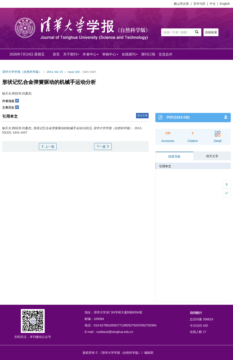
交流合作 (165, 54)
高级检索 (211, 32)
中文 (213, 3)
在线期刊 (130, 54)
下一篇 (103, 146)
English (225, 3)
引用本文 (165, 166)
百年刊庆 (199, 3)
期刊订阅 (148, 54)
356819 (208, 319)
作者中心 (91, 54)
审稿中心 (110, 54)
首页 (56, 54)
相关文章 (212, 156)
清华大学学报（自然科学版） (22, 72)
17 (204, 332)
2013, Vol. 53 (55, 72)
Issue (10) (74, 72)
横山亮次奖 (181, 3)
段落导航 (174, 156)
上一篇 (47, 146)
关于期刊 (71, 54)
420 (205, 325)
